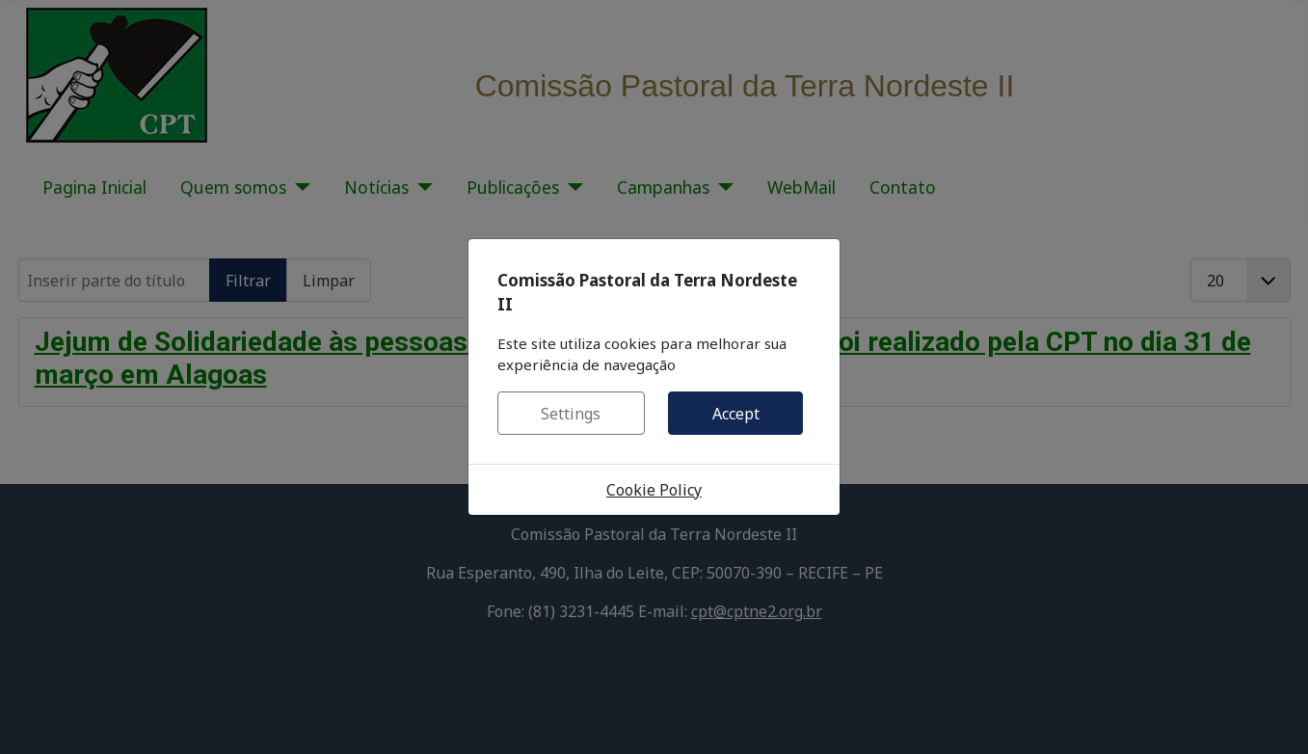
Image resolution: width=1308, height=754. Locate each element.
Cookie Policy (654, 489)
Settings (571, 413)
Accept (736, 413)
